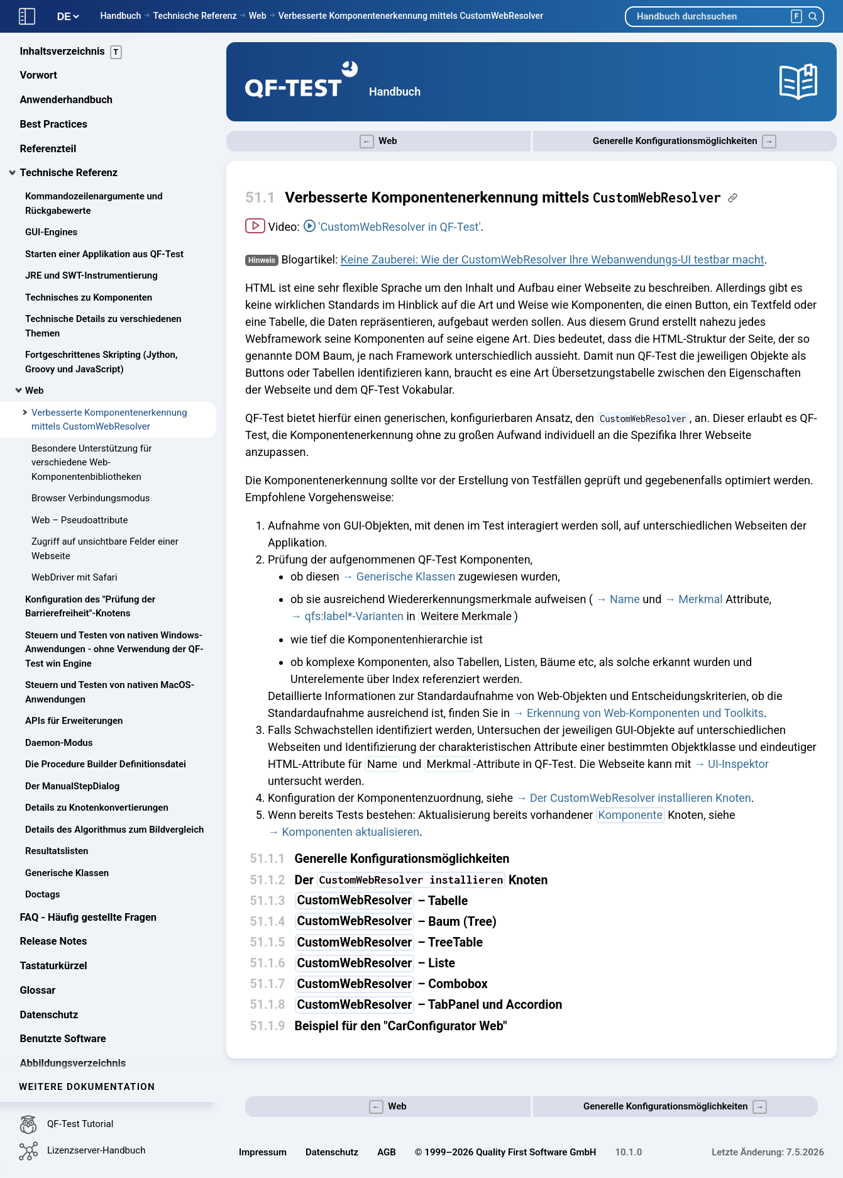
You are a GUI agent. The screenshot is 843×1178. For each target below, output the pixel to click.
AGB (386, 1152)
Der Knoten (421, 880)
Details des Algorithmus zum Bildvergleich (114, 776)
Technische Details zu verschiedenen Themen (103, 274)
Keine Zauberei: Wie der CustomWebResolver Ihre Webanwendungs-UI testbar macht (552, 259)
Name (625, 599)
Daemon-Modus (58, 690)
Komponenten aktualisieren (350, 831)
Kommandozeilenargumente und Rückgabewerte (94, 151)
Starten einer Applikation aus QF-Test (104, 201)
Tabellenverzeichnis (66, 1035)
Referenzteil (48, 96)
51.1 (260, 197)
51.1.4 (267, 921)
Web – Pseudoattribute (79, 467)
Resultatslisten (56, 798)
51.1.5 (267, 942)
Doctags (42, 842)
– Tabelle (381, 901)
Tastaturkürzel (53, 914)
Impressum (263, 1152)
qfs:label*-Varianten (354, 616)
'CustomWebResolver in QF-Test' (399, 226)
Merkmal (700, 599)
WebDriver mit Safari (74, 525)
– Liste (375, 963)
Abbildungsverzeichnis (73, 1011)
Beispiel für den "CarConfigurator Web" (401, 1026)
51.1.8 (267, 1004)
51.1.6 (267, 963)
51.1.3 (267, 901)
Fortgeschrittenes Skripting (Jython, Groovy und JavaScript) (101, 310)
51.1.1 (267, 859)
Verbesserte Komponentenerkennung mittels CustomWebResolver (411, 16)
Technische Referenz (194, 16)
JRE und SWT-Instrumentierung (91, 223)
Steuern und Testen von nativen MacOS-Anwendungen (109, 640)
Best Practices (53, 71)
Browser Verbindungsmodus (90, 446)
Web (258, 16)
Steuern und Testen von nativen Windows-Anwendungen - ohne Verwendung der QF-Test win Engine (114, 596)
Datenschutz (49, 962)
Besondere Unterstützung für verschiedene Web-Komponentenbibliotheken (91, 410)
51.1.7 (267, 984)
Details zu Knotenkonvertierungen (96, 755)
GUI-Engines (51, 180)
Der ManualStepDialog (72, 733)
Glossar (38, 937)
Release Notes (53, 889)
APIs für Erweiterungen (74, 668)
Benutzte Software (63, 986)
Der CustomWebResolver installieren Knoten (640, 797)
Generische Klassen (67, 820)
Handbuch (120, 16)
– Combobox (391, 984)
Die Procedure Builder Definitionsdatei (105, 712)
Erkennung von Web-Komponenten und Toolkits (645, 713)
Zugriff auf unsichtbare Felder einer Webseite (105, 496)
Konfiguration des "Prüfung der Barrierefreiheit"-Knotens (90, 554)
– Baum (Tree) (396, 921)
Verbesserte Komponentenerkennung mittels (503, 197)
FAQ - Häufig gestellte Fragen (88, 864)
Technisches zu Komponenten (88, 244)
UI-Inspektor (738, 763)
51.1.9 (267, 1026)
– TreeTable (389, 942)
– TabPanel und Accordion (429, 1004)
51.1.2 (267, 880)
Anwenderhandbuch (66, 47)
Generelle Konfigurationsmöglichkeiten (402, 859)
